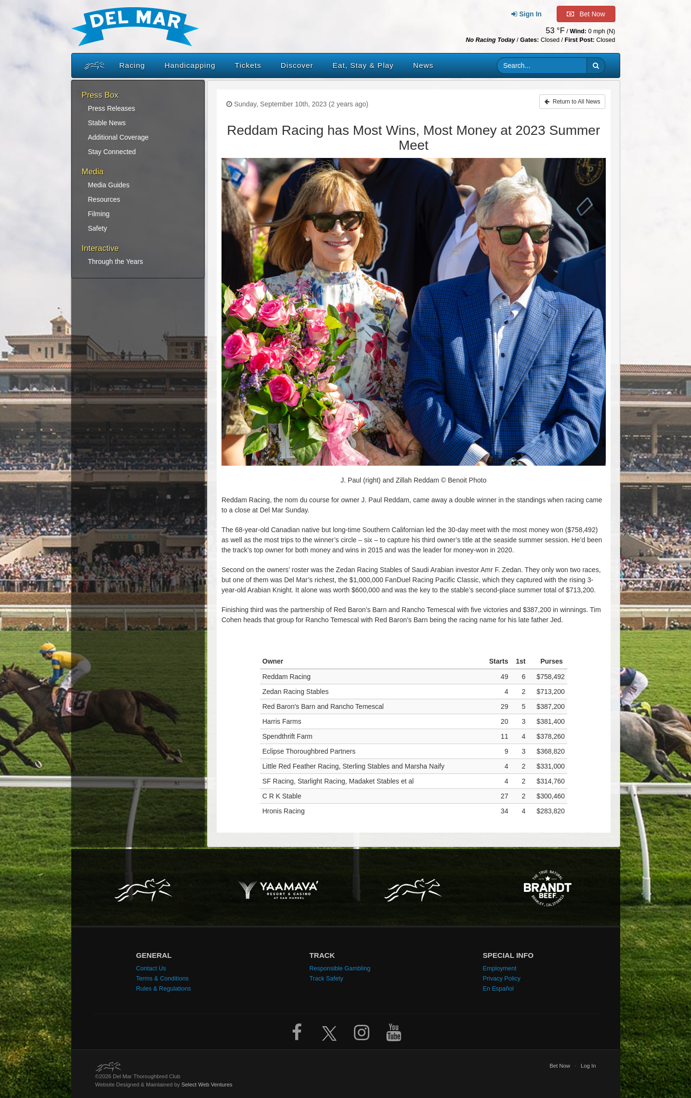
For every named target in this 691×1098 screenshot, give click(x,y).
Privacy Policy (502, 978)
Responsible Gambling (340, 968)
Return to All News (572, 101)
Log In (588, 1066)
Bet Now (559, 1066)
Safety (97, 228)
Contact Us (151, 968)
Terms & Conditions (162, 978)
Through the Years (115, 261)
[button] (596, 65)
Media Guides (109, 185)
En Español (498, 988)
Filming (99, 214)
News (423, 65)
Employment (500, 968)
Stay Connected (112, 152)
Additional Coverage (118, 137)
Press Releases (111, 108)
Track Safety (326, 978)
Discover (297, 65)
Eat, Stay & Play (363, 65)
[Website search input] (542, 65)
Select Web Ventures (207, 1084)
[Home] (92, 65)
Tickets (248, 65)
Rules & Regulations (163, 988)
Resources (104, 199)
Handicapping (189, 65)
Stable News (107, 123)
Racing (132, 65)
